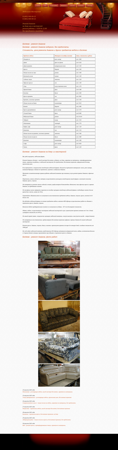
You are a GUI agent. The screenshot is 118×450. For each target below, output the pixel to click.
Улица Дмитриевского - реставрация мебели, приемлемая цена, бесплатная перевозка (47, 397)
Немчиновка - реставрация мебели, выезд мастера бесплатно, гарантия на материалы (47, 392)
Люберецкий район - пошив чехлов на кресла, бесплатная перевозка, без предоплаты (47, 419)
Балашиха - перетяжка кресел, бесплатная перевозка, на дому (40, 414)
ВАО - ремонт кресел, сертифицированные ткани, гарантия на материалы (44, 425)
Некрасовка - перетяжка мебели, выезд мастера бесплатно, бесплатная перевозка (46, 408)
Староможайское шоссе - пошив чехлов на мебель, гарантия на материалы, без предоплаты (49, 403)
